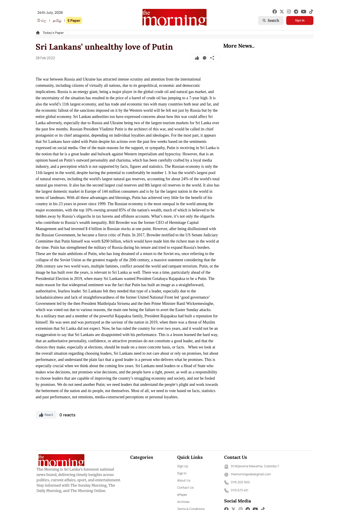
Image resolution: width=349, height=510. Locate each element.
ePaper (182, 494)
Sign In (299, 20)
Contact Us (185, 487)
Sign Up (182, 466)
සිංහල (42, 20)
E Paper (74, 20)
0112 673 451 (236, 490)
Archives (183, 502)
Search (271, 20)
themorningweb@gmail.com (247, 474)
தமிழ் (57, 20)
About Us (183, 480)
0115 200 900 (237, 482)
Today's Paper (53, 32)
